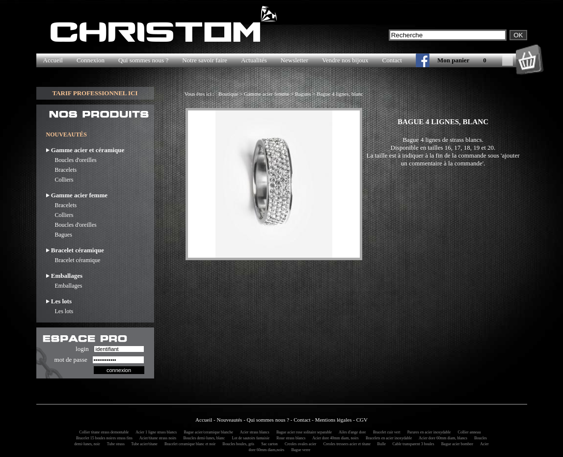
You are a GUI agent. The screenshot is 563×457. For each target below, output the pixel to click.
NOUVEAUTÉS (66, 134)
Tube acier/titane (143, 444)
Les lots (60, 311)
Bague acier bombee (455, 444)
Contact (392, 60)
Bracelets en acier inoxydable (387, 438)
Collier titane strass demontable (102, 432)
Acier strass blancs (253, 432)
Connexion (91, 60)
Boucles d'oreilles (71, 160)
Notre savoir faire (204, 60)
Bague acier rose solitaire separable (302, 432)
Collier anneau (468, 432)
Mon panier (453, 60)
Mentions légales (333, 420)
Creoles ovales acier (299, 444)
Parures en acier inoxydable (427, 432)
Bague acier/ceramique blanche (207, 432)
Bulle (381, 444)
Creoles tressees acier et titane (346, 444)
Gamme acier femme (266, 94)
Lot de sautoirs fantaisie (249, 438)
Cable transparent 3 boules (411, 444)
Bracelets (61, 169)
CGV (362, 420)
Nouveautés (229, 420)
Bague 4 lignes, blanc (340, 94)
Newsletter (294, 60)
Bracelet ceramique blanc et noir (188, 444)
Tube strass (115, 444)
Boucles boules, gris (236, 444)
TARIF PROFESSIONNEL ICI (94, 93)
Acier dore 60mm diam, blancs (441, 438)
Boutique (228, 94)
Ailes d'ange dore (351, 432)
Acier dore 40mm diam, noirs (334, 438)
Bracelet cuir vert (385, 432)
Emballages (64, 285)
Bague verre (299, 450)
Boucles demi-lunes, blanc (202, 438)
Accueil (53, 60)
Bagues (59, 234)
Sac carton (268, 444)
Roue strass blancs (289, 438)
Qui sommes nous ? (143, 60)
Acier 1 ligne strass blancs (155, 432)
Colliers (60, 179)
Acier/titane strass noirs (156, 438)
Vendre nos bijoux (345, 60)
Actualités (254, 60)
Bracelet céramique (73, 260)
